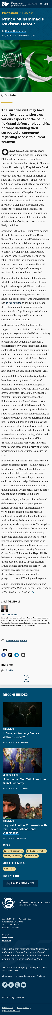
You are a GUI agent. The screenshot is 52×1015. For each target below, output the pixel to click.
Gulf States (9, 868)
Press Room (7, 937)
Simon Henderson (15, 31)
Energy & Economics (13, 851)
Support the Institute (25, 976)
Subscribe (6, 940)
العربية (32, 35)
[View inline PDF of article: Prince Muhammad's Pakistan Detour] (26, 640)
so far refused (13, 302)
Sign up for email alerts (20, 883)
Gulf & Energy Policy (36, 851)
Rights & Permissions (11, 1010)
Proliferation (31, 855)
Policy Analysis (10, 12)
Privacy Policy (23, 1007)
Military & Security (12, 855)
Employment (7, 1007)
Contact (5, 935)
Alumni (42, 976)
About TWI (7, 976)
